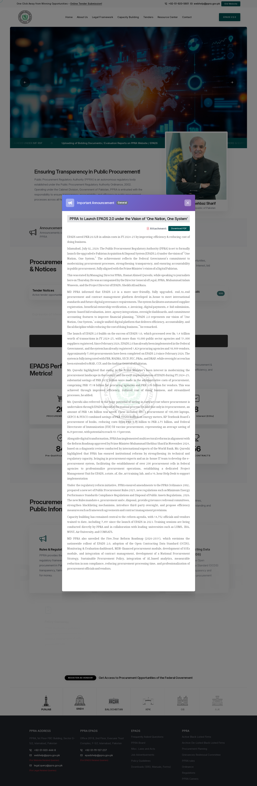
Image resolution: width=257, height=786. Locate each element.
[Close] (187, 203)
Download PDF (179, 228)
